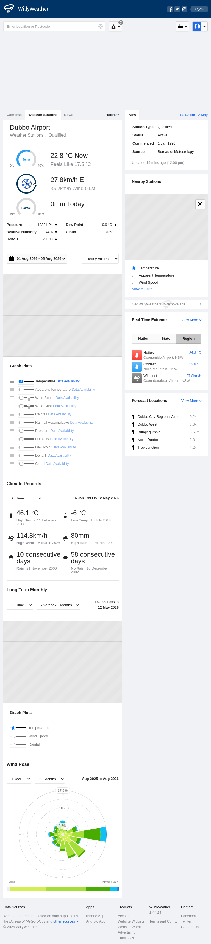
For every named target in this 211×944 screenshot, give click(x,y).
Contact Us (190, 927)
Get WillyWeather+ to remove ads (158, 304)
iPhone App (95, 916)
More (111, 115)
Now (132, 115)
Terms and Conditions (163, 921)
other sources (64, 921)
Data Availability (68, 381)
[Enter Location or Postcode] (54, 26)
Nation (143, 338)
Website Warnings (132, 927)
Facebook (189, 916)
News (68, 115)
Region (188, 338)
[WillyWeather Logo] (29, 9)
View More (140, 289)
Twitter (186, 921)
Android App (96, 921)
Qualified (57, 135)
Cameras (14, 115)
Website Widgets (131, 921)
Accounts (125, 916)
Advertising (126, 932)
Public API (126, 938)
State (166, 338)
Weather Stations (42, 115)
